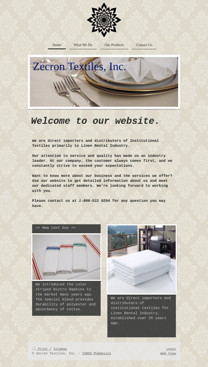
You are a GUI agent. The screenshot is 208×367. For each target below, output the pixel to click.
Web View (168, 353)
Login (171, 349)
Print (41, 349)
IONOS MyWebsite (96, 353)
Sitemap (60, 349)
